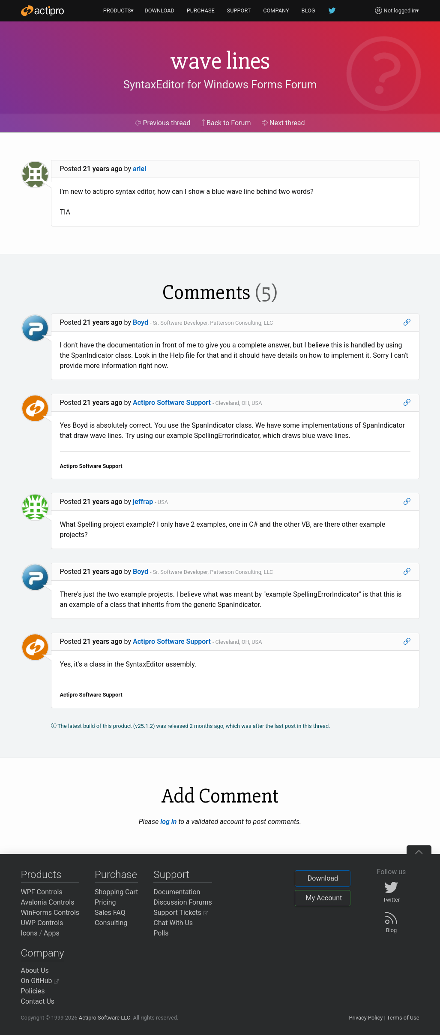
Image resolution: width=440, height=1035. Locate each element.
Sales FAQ (110, 912)
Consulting (111, 923)
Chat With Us (173, 923)
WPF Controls (42, 892)
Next (283, 123)
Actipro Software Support (172, 402)
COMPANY (276, 10)
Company (42, 953)
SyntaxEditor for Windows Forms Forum (220, 84)
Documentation (176, 892)
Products (41, 875)
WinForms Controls (50, 912)
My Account (323, 898)
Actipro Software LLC (104, 1017)
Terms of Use (403, 1017)
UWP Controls (42, 923)
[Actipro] (42, 10)
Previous (162, 123)
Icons (29, 933)
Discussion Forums (182, 902)
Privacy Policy (366, 1017)
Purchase (116, 875)
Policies (33, 991)
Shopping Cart (116, 892)
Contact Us (38, 1001)
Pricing (105, 902)
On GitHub (40, 981)
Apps (52, 933)
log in (168, 822)
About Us (35, 970)
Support (171, 875)
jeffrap (143, 502)
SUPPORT (239, 10)
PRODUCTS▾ (118, 10)
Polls (160, 933)
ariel (139, 169)
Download (323, 878)
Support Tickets (180, 912)
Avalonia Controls (48, 902)
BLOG (308, 10)
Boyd (140, 322)
